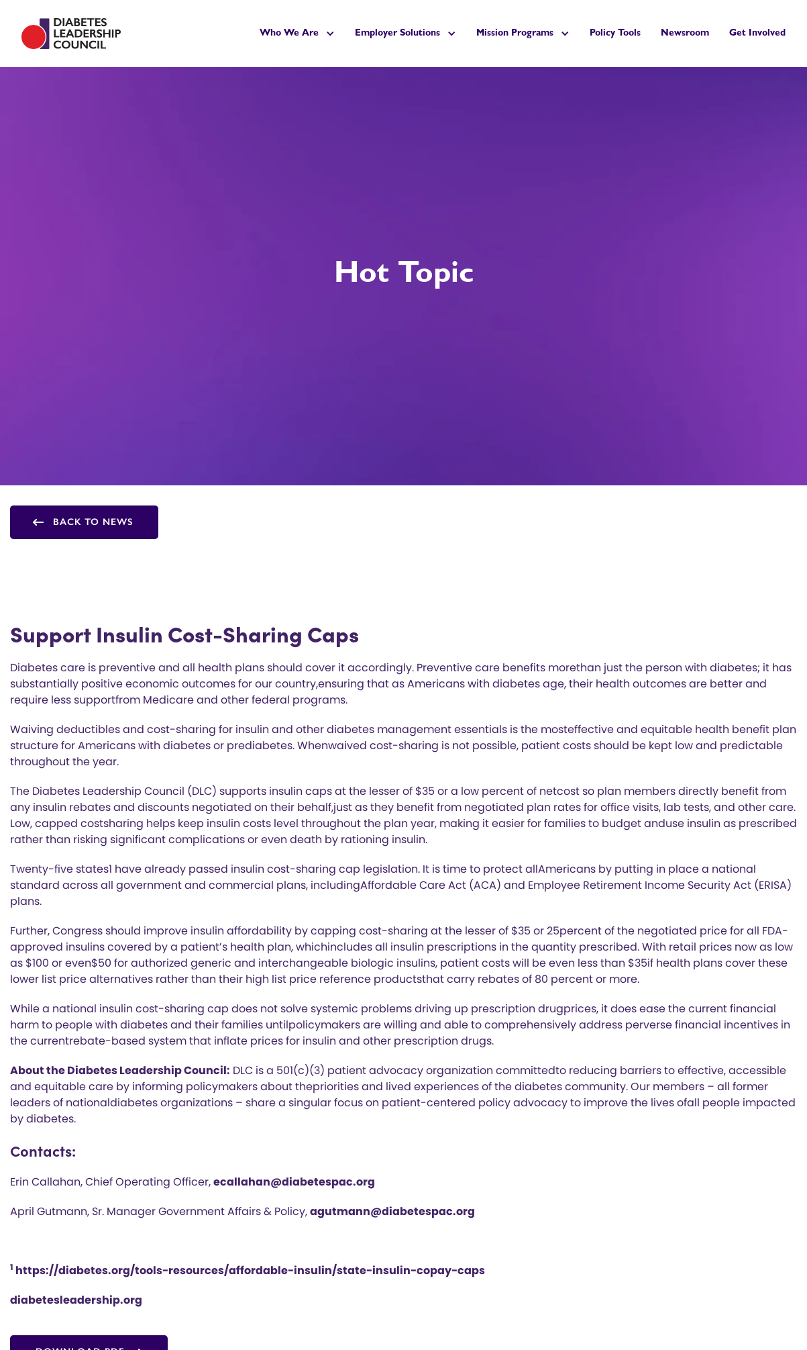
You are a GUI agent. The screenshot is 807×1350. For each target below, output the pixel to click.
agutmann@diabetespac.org (392, 1211)
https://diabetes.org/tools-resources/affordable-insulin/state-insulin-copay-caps (247, 1270)
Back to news (93, 522)
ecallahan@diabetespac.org (294, 1182)
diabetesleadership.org (76, 1300)
